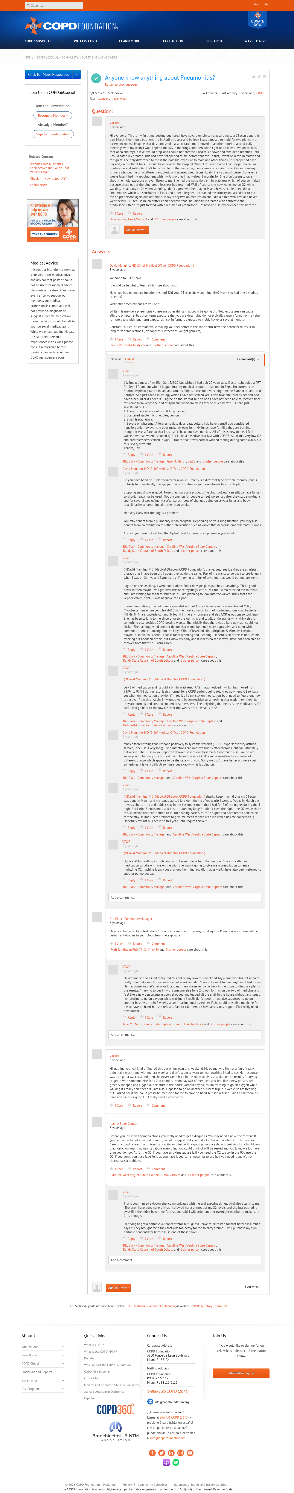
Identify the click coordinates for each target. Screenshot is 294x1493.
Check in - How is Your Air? (48, 178)
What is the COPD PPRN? (100, 1352)
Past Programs (30, 1389)
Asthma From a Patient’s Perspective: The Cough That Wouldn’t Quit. (49, 168)
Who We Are (29, 1347)
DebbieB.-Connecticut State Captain (147, 725)
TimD (131, 219)
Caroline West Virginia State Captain (191, 547)
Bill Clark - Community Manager (144, 461)
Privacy (127, 1485)
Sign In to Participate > (52, 134)
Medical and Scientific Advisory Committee (112, 1385)
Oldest (129, 359)
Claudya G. (138, 345)
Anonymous (118, 219)
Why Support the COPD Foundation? (108, 1365)
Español (89, 1398)
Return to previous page (121, 84)
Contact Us (91, 1378)
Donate (257, 20)
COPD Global (30, 1363)
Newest (116, 359)
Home (29, 57)
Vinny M (141, 219)
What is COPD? (94, 1345)
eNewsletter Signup (241, 1373)
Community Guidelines (153, 1485)
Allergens (104, 99)
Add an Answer (136, 230)
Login (264, 4)
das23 (191, 461)
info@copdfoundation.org (168, 1438)
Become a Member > (53, 115)
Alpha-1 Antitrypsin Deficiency (104, 1392)
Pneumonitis (119, 99)
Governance (29, 1380)
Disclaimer (109, 1485)
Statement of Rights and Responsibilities (200, 1485)
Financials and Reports (36, 1372)
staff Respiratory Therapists (208, 1306)
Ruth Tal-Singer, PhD (124, 949)
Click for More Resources (48, 74)
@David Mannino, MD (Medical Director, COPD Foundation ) (164, 679)
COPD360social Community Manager (150, 1306)
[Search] (54, 5)
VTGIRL (260, 93)
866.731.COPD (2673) (174, 1417)
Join (254, 4)
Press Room (29, 1355)
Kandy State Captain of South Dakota (148, 551)
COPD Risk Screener (97, 1372)
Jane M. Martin (176, 461)
